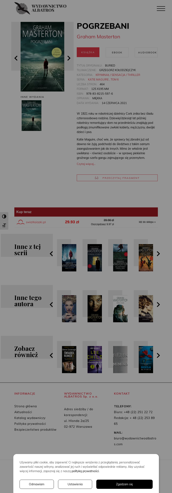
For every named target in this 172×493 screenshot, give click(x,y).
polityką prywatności (85, 471)
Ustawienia (75, 484)
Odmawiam (36, 484)
